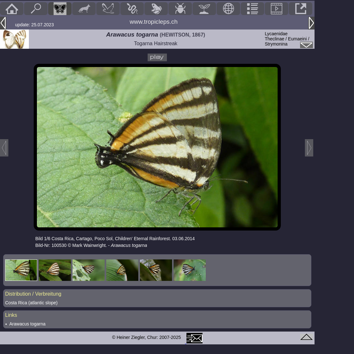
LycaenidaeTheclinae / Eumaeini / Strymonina (287, 38)
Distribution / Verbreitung (33, 294)
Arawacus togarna (27, 323)
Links (11, 315)
